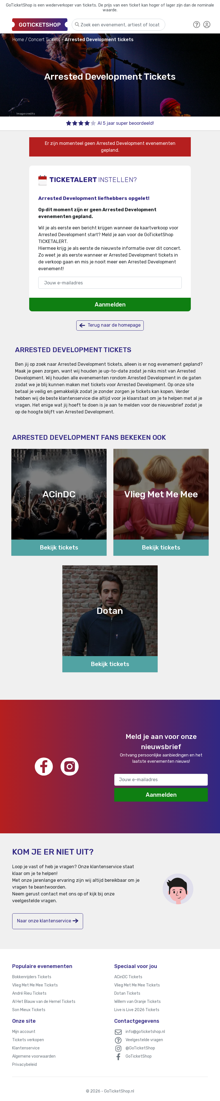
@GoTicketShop (140, 1048)
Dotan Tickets (127, 993)
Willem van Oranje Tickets (137, 1001)
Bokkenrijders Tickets (31, 977)
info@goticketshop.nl (145, 1031)
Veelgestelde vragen (144, 1039)
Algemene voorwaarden (34, 1056)
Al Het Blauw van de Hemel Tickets (43, 1001)
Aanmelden (110, 304)
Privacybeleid (24, 1064)
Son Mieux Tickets (28, 1009)
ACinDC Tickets (128, 977)
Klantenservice (26, 1048)
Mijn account (23, 1031)
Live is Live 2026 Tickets (136, 1009)
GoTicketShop (139, 1056)
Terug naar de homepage (110, 325)
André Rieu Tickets (29, 993)
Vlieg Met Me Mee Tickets (35, 985)
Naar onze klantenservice (47, 920)
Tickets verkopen (28, 1039)
